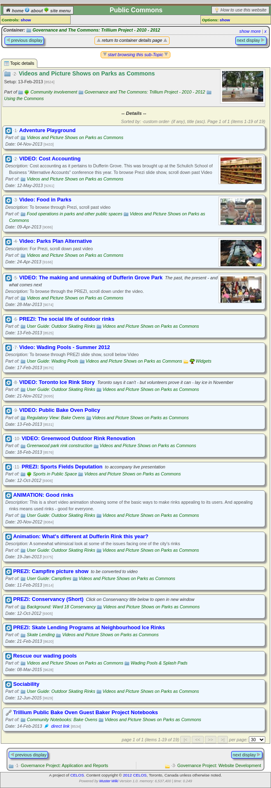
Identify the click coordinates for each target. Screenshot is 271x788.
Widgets (203, 361)
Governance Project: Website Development (216, 765)
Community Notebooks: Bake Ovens (62, 719)
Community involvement (53, 91)
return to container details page (132, 40)
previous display (24, 40)
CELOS (77, 775)
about (34, 10)
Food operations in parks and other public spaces (74, 213)
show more (250, 31)
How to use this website (243, 9)
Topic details (19, 63)
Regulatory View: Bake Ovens (56, 417)
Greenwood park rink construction (59, 445)
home (15, 10)
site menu (57, 10)
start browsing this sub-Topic (135, 54)
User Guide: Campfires (49, 578)
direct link (60, 726)
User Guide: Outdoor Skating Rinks (61, 326)
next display (251, 40)
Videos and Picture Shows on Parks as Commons (75, 137)
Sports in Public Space (55, 473)
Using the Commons (24, 98)
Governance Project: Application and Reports (61, 765)
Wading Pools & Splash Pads (159, 662)
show (26, 20)
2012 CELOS (135, 775)
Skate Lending (41, 634)
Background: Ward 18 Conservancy (61, 606)
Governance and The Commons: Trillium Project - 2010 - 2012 (96, 29)
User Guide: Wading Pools (52, 361)
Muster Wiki (108, 781)
